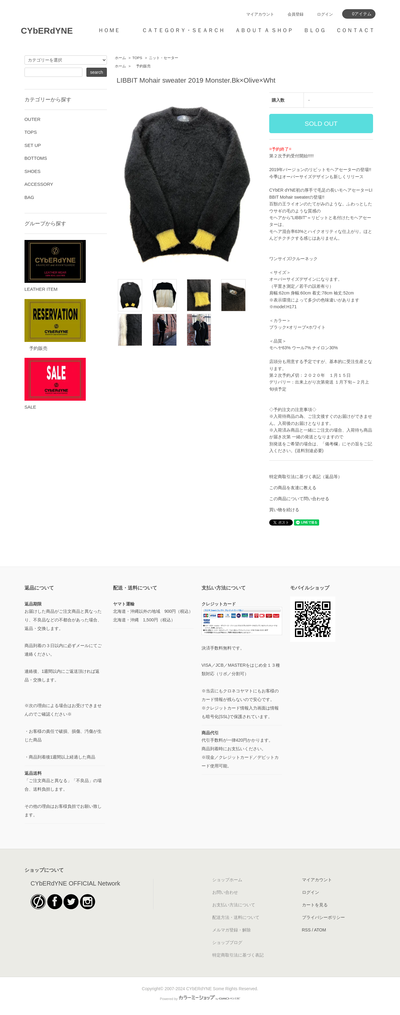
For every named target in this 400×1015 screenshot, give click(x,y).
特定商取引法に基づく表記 (238, 955)
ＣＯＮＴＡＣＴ (355, 30)
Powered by (200, 999)
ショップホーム (227, 879)
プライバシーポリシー (323, 917)
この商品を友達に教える (292, 487)
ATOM (320, 929)
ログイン (325, 14)
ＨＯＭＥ (109, 30)
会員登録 (296, 14)
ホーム (120, 58)
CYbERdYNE (47, 31)
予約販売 (141, 66)
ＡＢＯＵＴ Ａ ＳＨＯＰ (264, 30)
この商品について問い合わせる (299, 498)
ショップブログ (227, 942)
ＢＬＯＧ (315, 30)
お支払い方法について (233, 904)
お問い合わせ (225, 892)
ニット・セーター (163, 58)
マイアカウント (260, 14)
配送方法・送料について (235, 917)
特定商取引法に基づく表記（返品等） (305, 476)
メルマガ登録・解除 (231, 929)
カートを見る (315, 904)
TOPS (137, 58)
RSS (306, 929)
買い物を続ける (284, 509)
